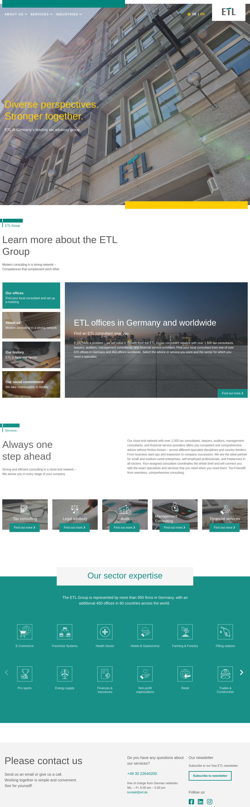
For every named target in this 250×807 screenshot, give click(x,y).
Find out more (232, 410)
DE (194, 14)
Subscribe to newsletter (210, 775)
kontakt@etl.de (137, 792)
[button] (242, 689)
